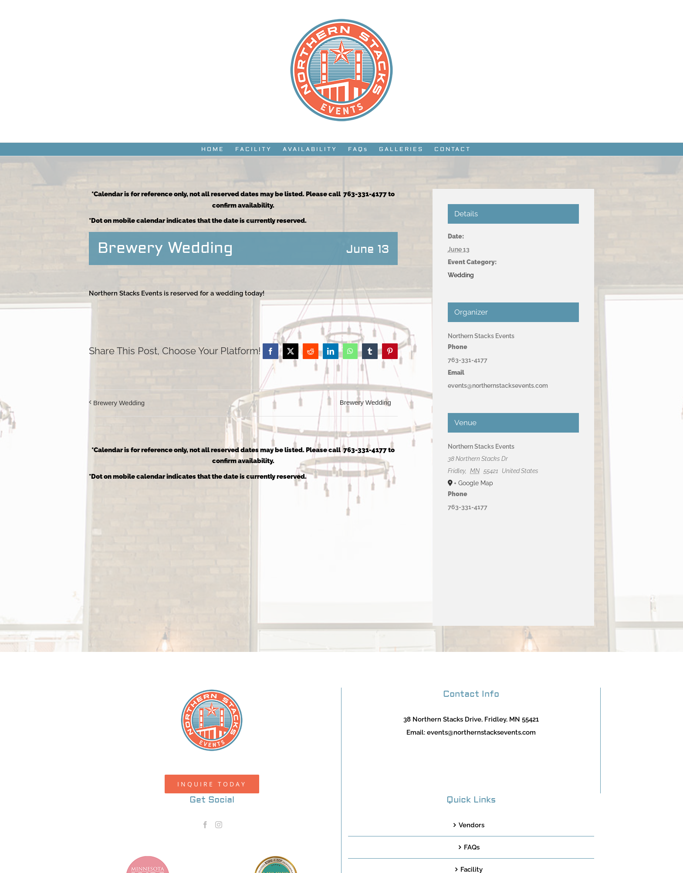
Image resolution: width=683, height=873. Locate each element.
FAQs (472, 847)
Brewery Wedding (119, 402)
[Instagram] (218, 824)
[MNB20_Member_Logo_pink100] (147, 859)
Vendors (471, 825)
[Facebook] (205, 824)
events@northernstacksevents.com (481, 732)
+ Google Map (473, 483)
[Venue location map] (513, 561)
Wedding (461, 275)
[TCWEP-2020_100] (276, 859)
